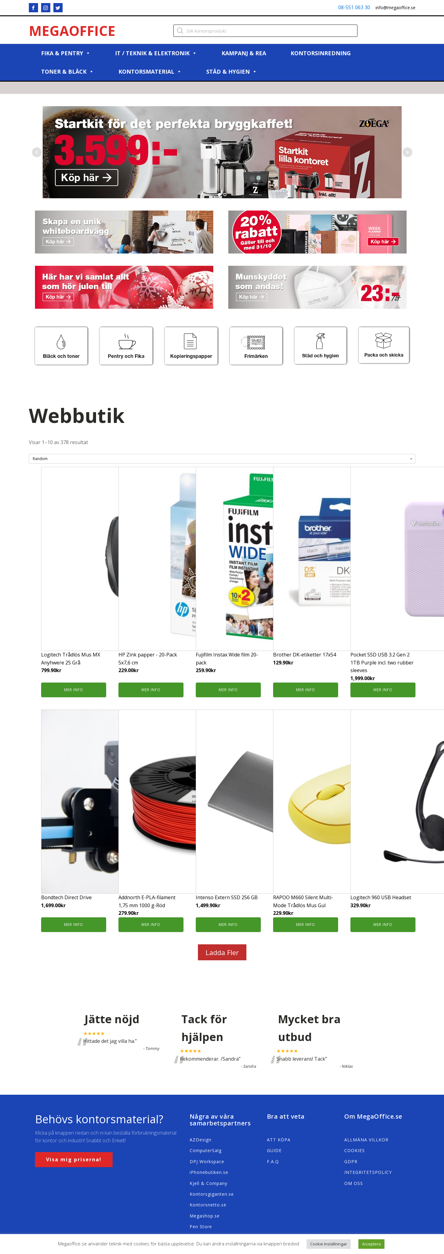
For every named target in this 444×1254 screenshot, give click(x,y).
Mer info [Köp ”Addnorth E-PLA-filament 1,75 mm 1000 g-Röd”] (150, 924)
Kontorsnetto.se (208, 1204)
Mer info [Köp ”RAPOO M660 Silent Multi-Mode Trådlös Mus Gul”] (305, 924)
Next (407, 152)
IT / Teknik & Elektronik (156, 53)
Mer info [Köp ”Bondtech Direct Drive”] (73, 924)
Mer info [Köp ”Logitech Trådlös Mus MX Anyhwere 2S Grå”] (73, 689)
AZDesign (200, 1139)
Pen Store (201, 1226)
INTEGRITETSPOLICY (368, 1172)
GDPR (350, 1161)
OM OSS (353, 1183)
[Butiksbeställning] (222, 459)
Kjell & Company (208, 1183)
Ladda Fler (222, 952)
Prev (37, 152)
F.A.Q (273, 1161)
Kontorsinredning (321, 53)
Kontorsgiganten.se (212, 1194)
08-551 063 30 (354, 7)
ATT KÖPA (279, 1139)
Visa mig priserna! (74, 1159)
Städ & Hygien (231, 71)
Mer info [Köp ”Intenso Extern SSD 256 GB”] (228, 924)
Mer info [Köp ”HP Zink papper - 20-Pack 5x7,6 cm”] (150, 689)
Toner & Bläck (67, 71)
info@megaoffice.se (395, 7)
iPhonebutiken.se (209, 1172)
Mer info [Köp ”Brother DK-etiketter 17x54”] (305, 689)
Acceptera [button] (371, 1244)
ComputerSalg (206, 1150)
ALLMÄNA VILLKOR (366, 1139)
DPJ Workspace (207, 1161)
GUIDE (274, 1150)
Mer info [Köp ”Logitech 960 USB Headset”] (382, 924)
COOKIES (354, 1150)
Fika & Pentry (66, 53)
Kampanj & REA (244, 53)
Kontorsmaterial (150, 71)
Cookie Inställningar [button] (328, 1244)
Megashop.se (205, 1215)
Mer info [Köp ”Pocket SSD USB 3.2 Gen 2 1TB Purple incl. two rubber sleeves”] (382, 689)
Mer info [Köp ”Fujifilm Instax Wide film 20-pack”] (228, 689)
